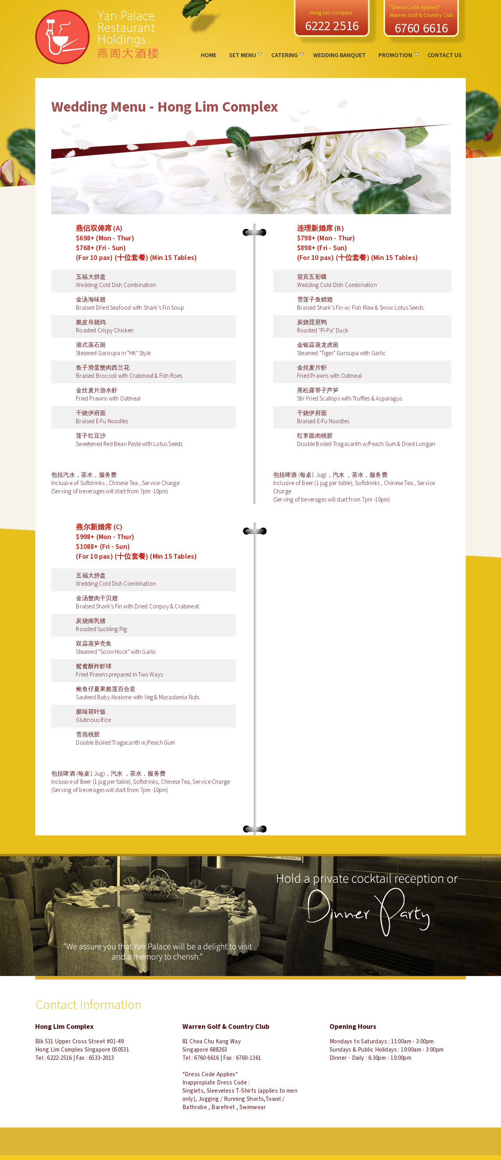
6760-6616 (206, 1058)
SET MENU (245, 55)
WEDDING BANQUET (339, 55)
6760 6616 (421, 28)
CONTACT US (444, 55)
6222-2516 (59, 1058)
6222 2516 (332, 26)
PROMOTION (398, 55)
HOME (208, 55)
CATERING (287, 55)
